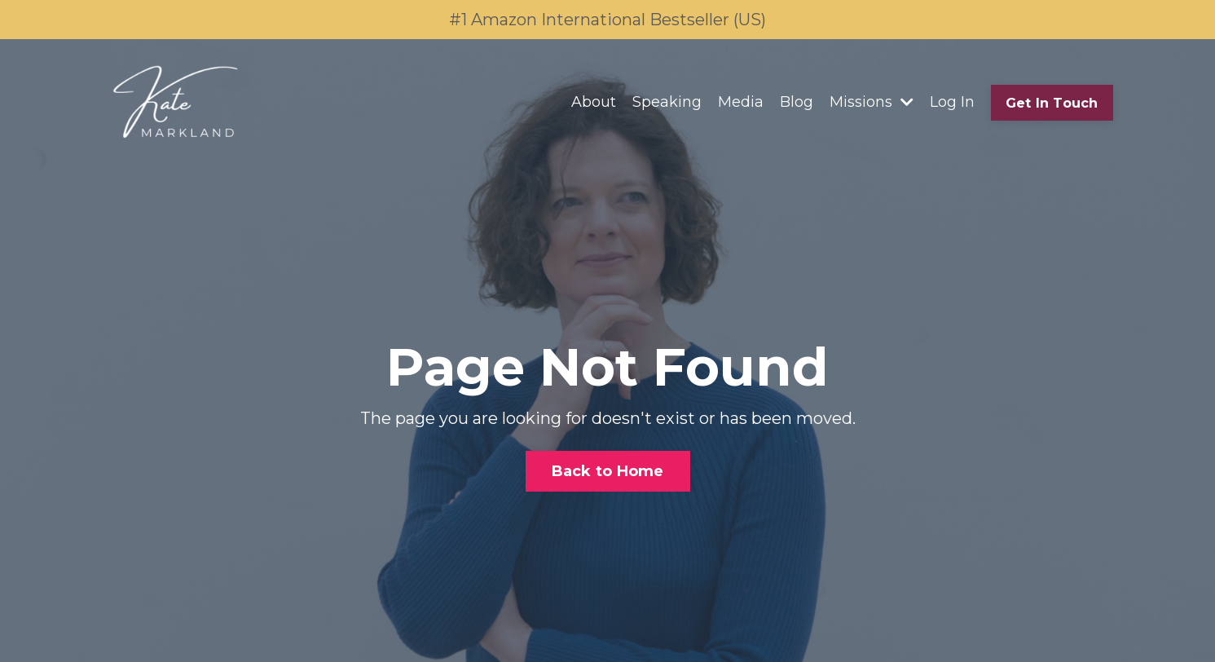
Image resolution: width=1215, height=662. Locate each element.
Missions (871, 102)
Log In (952, 102)
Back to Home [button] (608, 471)
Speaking (667, 102)
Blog (796, 102)
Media (741, 102)
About (593, 102)
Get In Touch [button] (1052, 103)
